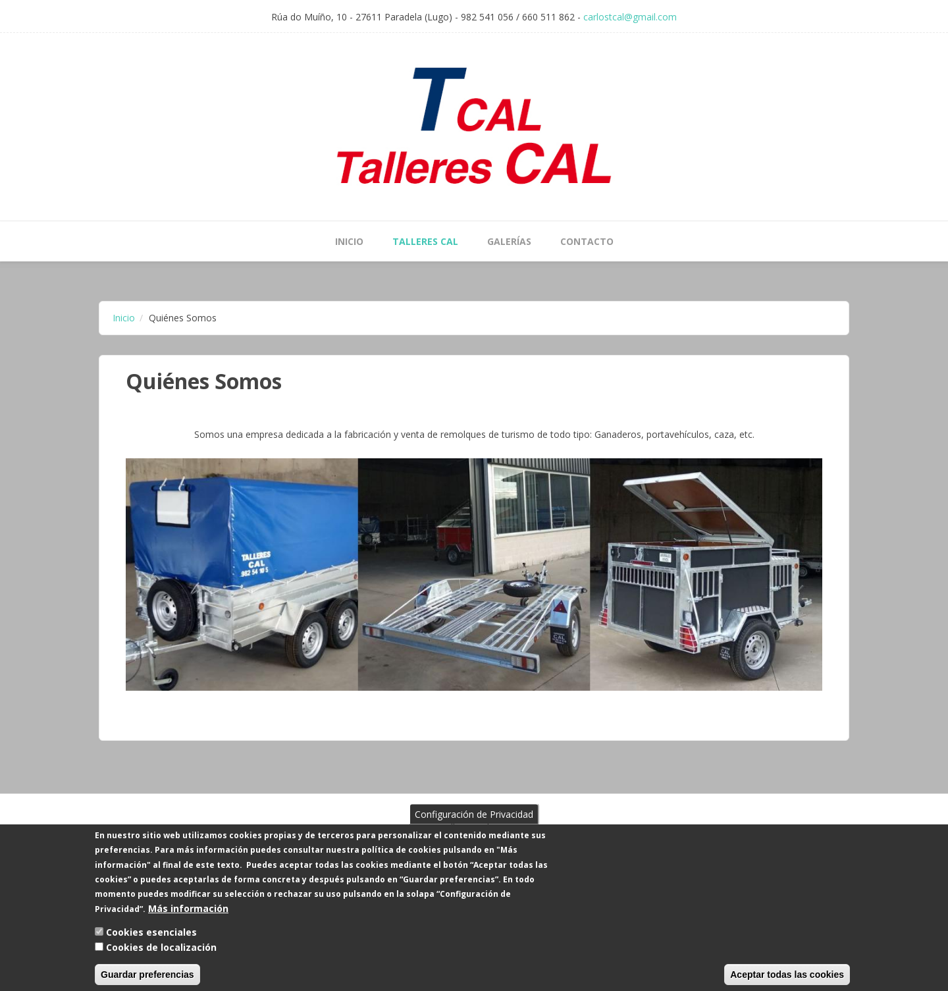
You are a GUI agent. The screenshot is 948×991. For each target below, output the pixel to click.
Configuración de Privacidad (474, 824)
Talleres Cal (425, 241)
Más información (188, 918)
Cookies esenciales (151, 942)
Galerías (509, 241)
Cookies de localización (161, 957)
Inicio (349, 241)
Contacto (587, 241)
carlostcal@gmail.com (630, 17)
